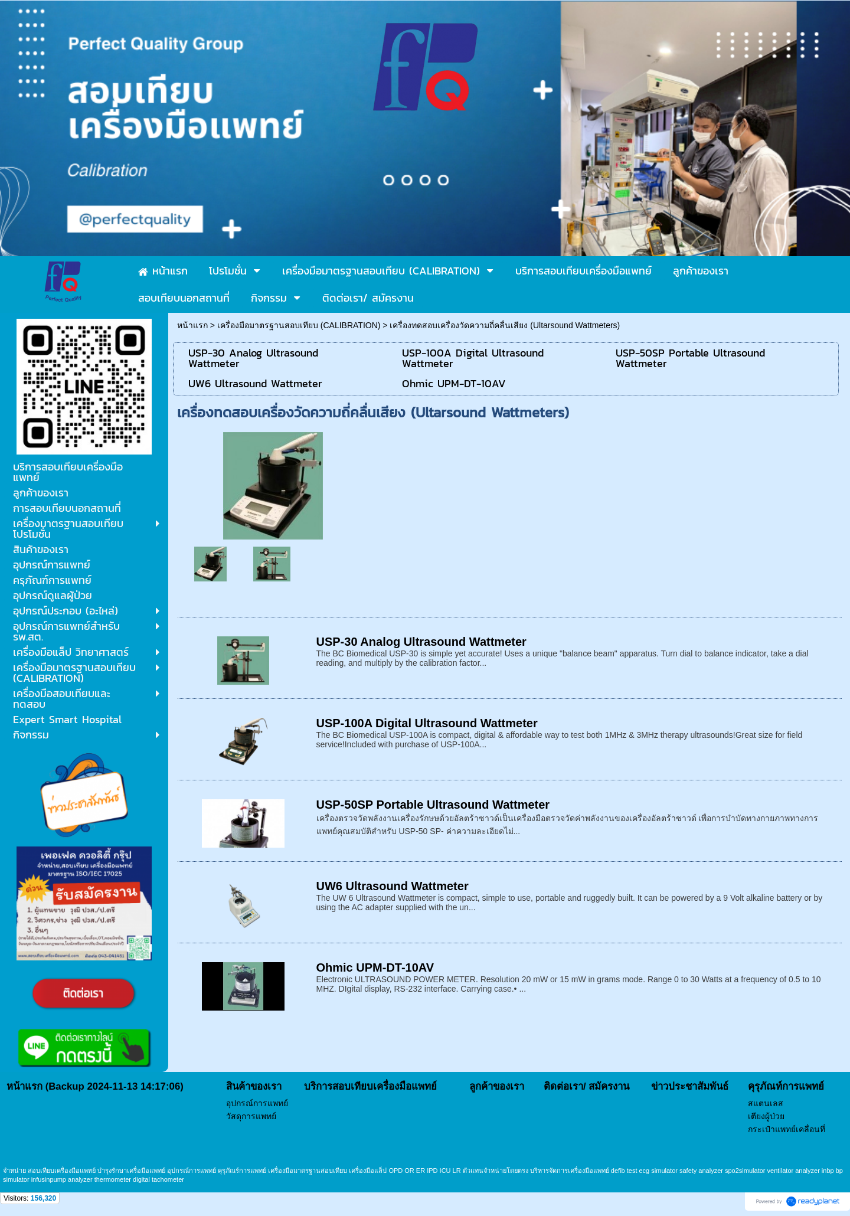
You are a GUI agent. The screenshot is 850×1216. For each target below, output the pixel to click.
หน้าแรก (192, 325)
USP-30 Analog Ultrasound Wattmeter (421, 641)
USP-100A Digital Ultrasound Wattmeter (427, 723)
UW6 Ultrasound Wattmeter (392, 886)
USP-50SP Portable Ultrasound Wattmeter (433, 804)
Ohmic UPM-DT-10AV (375, 967)
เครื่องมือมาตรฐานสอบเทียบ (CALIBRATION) (299, 325)
